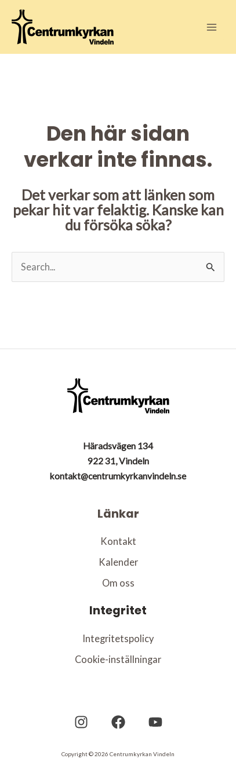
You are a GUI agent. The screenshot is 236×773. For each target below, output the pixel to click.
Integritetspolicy (118, 638)
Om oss (118, 582)
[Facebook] (118, 722)
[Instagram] (81, 722)
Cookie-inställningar (118, 659)
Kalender (118, 561)
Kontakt (118, 541)
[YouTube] (155, 722)
